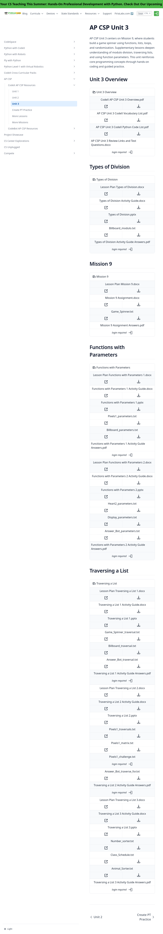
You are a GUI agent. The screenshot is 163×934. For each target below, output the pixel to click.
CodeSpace (20, 24)
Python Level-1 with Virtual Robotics (20, 51)
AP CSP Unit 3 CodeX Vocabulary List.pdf (103, 104)
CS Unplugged (12, 143)
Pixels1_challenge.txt (103, 728)
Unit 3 (15, 96)
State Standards (72, 13)
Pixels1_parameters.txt (103, 395)
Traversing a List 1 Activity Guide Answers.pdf (102, 644)
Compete (20, 150)
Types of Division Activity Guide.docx (103, 187)
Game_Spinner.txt (103, 298)
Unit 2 (15, 90)
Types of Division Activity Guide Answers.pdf (103, 228)
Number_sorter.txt (103, 812)
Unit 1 (15, 84)
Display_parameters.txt (102, 492)
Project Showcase (13, 131)
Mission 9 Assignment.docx (103, 284)
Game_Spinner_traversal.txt (103, 603)
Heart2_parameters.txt (103, 478)
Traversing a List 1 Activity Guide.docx (103, 576)
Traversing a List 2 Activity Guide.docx (103, 673)
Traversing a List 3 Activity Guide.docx (103, 785)
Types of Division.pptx (103, 201)
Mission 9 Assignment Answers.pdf (103, 312)
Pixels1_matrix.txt (103, 714)
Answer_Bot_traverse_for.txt (103, 742)
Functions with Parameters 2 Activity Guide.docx (103, 451)
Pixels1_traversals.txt (103, 700)
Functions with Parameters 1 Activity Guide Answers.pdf (103, 423)
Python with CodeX (20, 30)
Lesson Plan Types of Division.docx (103, 173)
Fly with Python (20, 43)
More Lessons (19, 109)
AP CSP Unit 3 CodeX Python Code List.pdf (103, 118)
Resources (92, 13)
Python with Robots (20, 36)
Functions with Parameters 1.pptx (103, 381)
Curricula (37, 13)
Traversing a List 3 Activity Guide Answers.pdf (102, 853)
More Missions (20, 115)
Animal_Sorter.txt (103, 839)
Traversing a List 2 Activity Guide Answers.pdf (102, 756)
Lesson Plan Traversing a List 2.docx (103, 659)
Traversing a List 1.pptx (102, 589)
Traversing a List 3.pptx (102, 798)
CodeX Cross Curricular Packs (20, 60)
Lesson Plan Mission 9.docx (103, 271)
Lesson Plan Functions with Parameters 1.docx (103, 354)
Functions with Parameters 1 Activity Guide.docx (103, 368)
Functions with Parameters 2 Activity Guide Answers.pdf (103, 520)
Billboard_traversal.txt (103, 617)
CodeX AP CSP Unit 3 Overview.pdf (103, 90)
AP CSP (20, 68)
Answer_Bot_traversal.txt (103, 630)
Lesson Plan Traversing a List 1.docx (103, 562)
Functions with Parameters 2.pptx (103, 465)
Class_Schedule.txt (103, 826)
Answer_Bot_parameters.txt (103, 506)
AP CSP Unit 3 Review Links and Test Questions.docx (103, 131)
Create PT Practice (22, 103)
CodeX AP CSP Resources (22, 76)
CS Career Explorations (20, 137)
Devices (53, 13)
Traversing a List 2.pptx (102, 686)
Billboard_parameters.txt (103, 409)
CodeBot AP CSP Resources (22, 123)
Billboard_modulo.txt (103, 215)
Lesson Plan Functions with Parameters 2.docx (103, 437)
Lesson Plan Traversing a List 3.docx (103, 771)
